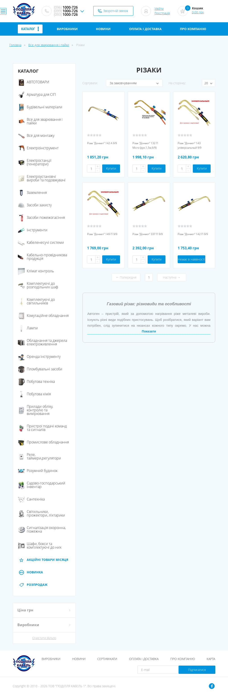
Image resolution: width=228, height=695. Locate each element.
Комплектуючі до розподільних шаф (38, 285)
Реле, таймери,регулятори (39, 456)
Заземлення (32, 192)
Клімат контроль (36, 271)
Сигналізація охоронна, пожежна (42, 529)
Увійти (159, 8)
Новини (79, 659)
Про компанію (182, 659)
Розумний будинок (37, 470)
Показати (149, 331)
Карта (211, 659)
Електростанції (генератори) (34, 162)
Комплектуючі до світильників (36, 301)
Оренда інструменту (39, 356)
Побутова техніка (36, 381)
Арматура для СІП (37, 94)
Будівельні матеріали (40, 107)
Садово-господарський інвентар (41, 485)
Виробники (51, 659)
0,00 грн (198, 12)
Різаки (80, 45)
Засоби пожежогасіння (41, 217)
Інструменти (32, 230)
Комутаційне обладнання (43, 315)
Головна (15, 45)
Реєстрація (162, 13)
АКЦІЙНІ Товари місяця (43, 559)
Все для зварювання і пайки (48, 45)
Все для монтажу (36, 135)
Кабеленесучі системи (41, 242)
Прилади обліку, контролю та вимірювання (35, 410)
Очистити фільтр (44, 638)
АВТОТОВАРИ (33, 82)
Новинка (30, 572)
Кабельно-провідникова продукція (42, 256)
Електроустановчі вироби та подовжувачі (41, 178)
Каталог (30, 29)
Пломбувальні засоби (40, 369)
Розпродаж (32, 584)
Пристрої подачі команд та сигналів (42, 428)
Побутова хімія (34, 394)
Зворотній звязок (115, 11)
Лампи (28, 328)
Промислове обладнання (43, 442)
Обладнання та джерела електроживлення (42, 342)
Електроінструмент (38, 148)
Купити (111, 168)
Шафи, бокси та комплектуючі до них (39, 545)
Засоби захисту (35, 205)
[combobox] (134, 83)
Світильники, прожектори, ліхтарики (41, 513)
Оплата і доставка (144, 659)
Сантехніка (31, 499)
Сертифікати (107, 659)
